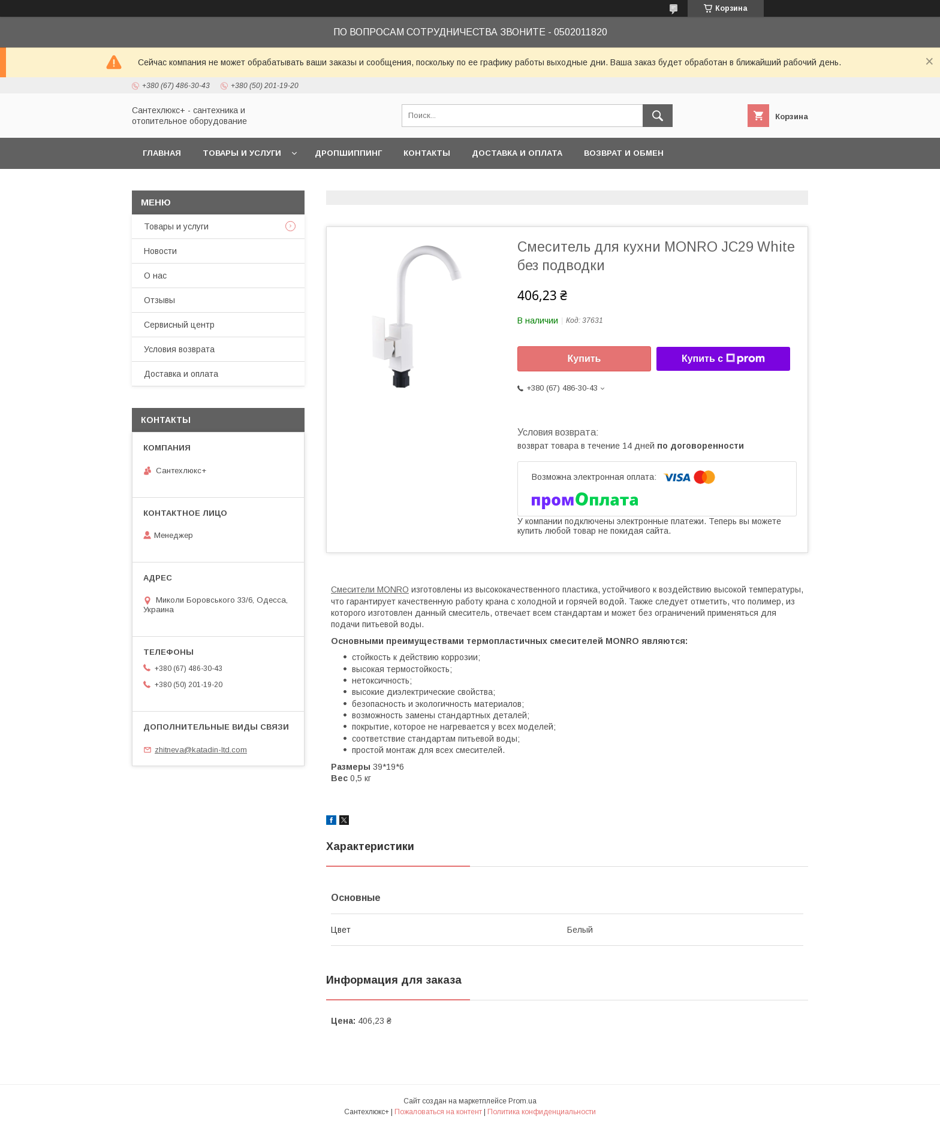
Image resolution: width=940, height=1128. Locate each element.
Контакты (426, 153)
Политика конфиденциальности (541, 1112)
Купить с (723, 358)
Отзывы (159, 300)
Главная (162, 153)
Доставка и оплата (517, 153)
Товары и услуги (242, 153)
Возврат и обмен (624, 153)
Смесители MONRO (370, 589)
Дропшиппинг (348, 153)
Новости (160, 251)
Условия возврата (179, 349)
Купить (584, 358)
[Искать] (658, 115)
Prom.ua (522, 1101)
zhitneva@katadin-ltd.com (201, 749)
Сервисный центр (179, 324)
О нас (155, 275)
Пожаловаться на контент (438, 1112)
